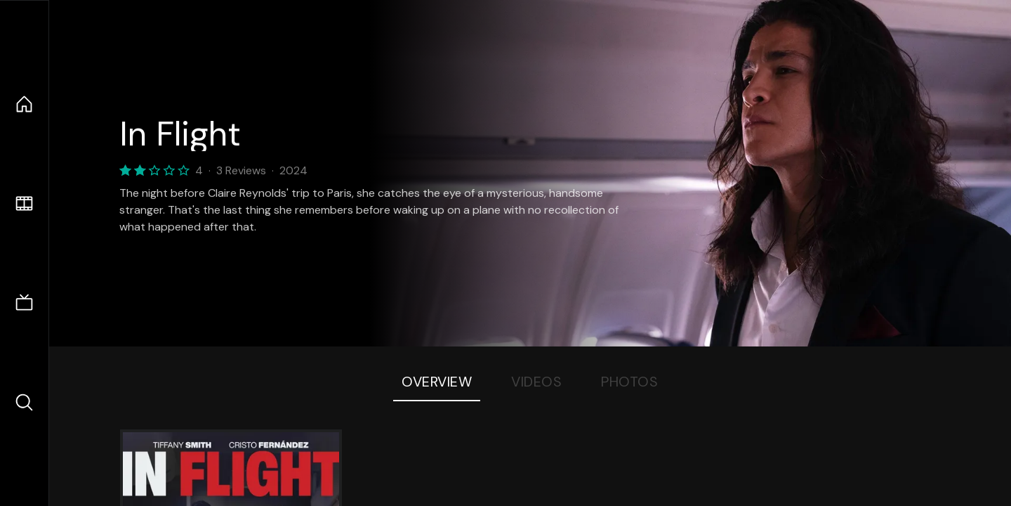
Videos (536, 381)
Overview (437, 381)
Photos (629, 381)
